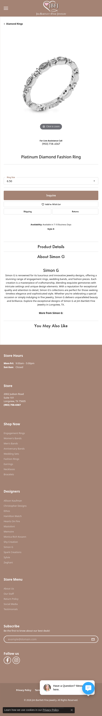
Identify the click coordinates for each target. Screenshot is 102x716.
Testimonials (11, 609)
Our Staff (9, 593)
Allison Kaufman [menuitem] (13, 500)
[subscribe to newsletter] (93, 639)
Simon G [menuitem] (8, 547)
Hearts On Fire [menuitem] (12, 521)
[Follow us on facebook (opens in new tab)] (7, 660)
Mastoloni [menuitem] (9, 526)
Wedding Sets (11, 453)
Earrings (8, 464)
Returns (75, 211)
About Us (9, 588)
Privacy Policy (23, 690)
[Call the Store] (12, 404)
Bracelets (9, 474)
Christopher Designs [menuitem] (15, 505)
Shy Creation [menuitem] (11, 541)
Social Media (11, 604)
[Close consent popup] (72, 710)
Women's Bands (13, 438)
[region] (51, 84)
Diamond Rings (14, 23)
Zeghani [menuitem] (8, 562)
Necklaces (9, 469)
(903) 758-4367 (51, 143)
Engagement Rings (14, 433)
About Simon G (51, 256)
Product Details (51, 246)
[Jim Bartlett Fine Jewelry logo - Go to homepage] (51, 8)
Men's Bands (11, 443)
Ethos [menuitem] (7, 511)
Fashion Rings (11, 459)
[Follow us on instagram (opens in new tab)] (16, 660)
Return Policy (11, 598)
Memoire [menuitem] (9, 531)
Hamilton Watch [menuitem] (13, 516)
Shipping (27, 211)
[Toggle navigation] (5, 8)
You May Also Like (51, 325)
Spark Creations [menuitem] (12, 552)
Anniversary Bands (14, 448)
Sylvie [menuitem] (7, 557)
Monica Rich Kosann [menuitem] (15, 536)
